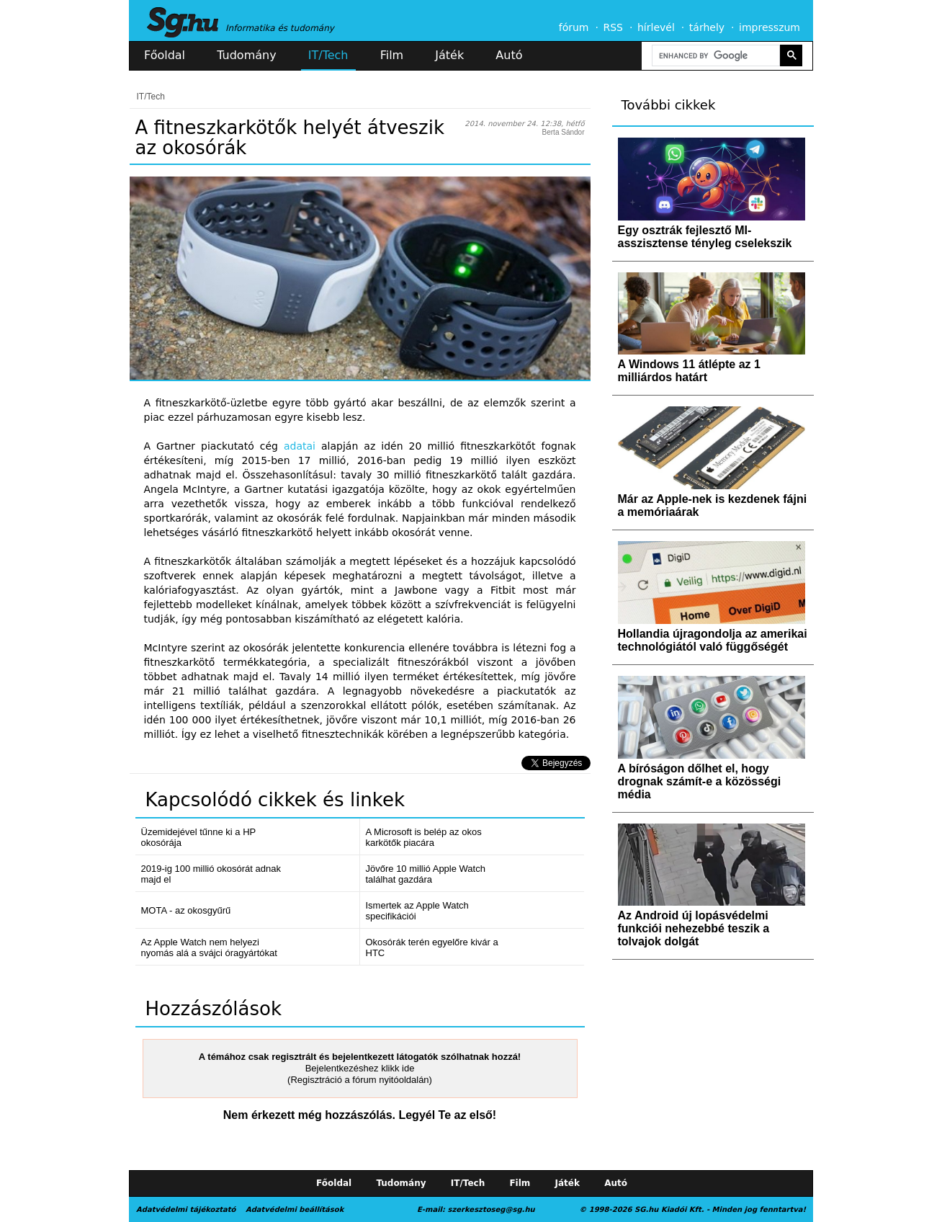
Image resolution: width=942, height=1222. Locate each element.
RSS (613, 27)
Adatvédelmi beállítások (295, 1209)
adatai (299, 446)
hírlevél (656, 27)
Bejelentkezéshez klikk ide (360, 1068)
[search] (714, 56)
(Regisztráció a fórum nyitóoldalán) (359, 1079)
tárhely (707, 27)
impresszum (769, 27)
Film (392, 55)
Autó (508, 55)
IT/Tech (328, 55)
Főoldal (164, 55)
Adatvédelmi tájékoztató (186, 1209)
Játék (449, 55)
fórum (574, 27)
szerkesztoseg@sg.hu (491, 1209)
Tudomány (246, 55)
